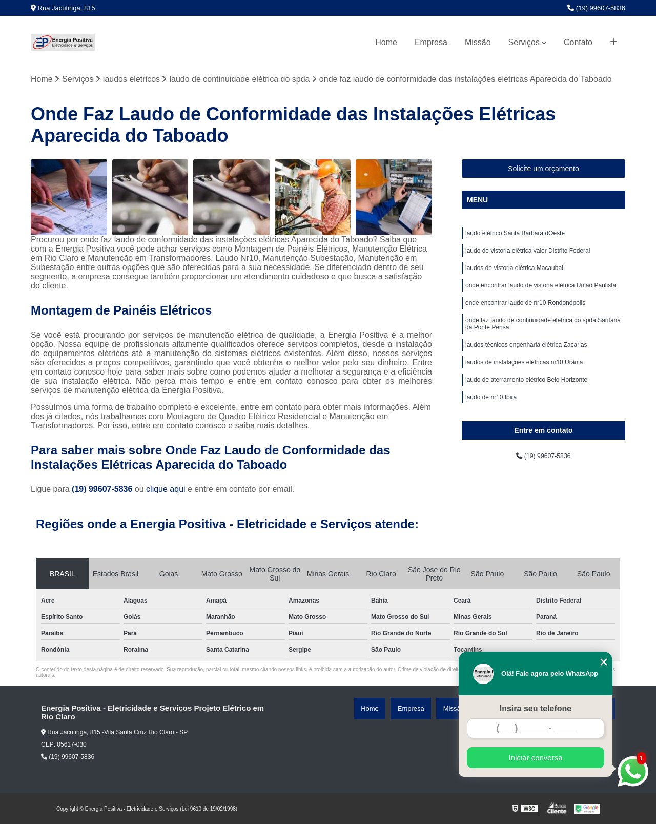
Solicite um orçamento (543, 172)
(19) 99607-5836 (596, 8)
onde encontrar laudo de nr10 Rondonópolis (525, 316)
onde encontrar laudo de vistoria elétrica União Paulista (540, 296)
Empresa (431, 42)
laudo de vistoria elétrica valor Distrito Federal (527, 257)
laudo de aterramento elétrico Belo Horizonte (526, 403)
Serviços (524, 42)
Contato (578, 42)
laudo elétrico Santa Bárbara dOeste (515, 238)
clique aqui (166, 493)
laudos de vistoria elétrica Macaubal (514, 277)
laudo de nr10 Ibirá (491, 422)
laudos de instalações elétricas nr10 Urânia (524, 383)
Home (386, 42)
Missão (478, 42)
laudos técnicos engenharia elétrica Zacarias (526, 364)
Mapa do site (595, 712)
